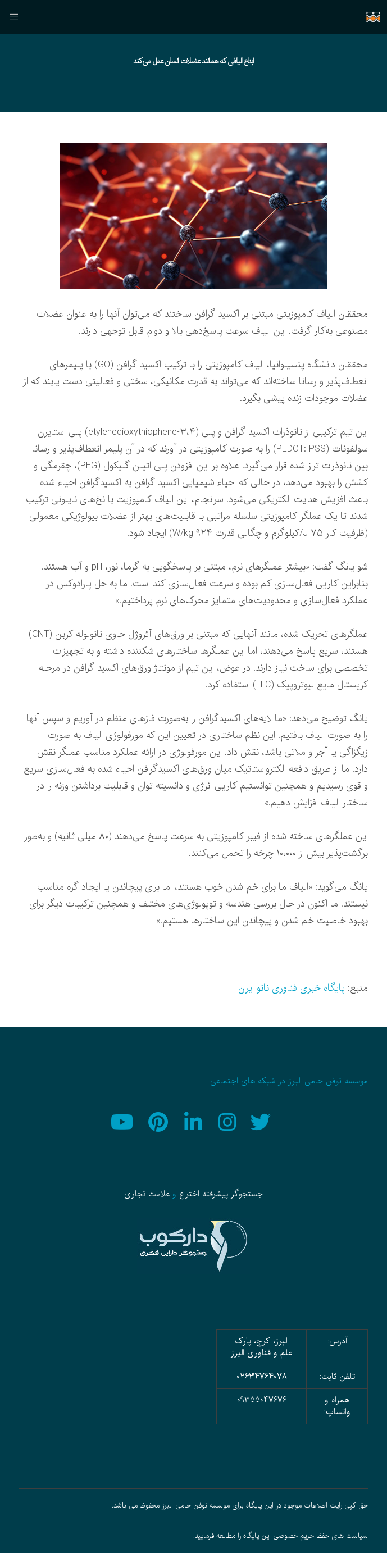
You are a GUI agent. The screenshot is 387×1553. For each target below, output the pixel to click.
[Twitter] (262, 1120)
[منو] (17, 17)
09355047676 (261, 1400)
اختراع (189, 1194)
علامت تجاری (147, 1194)
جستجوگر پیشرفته (232, 1194)
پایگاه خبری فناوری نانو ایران (291, 988)
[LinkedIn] (194, 1120)
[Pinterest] (159, 1120)
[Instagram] (228, 1120)
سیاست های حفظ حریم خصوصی (320, 1536)
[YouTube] (125, 1120)
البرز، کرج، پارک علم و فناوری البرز (261, 1347)
